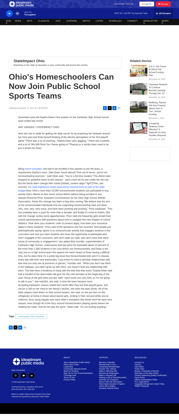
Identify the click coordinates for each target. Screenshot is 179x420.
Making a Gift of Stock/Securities (112, 384)
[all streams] (163, 19)
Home (8, 28)
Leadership (68, 373)
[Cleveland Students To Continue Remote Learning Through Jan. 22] (138, 95)
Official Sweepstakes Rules (146, 386)
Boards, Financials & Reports (147, 377)
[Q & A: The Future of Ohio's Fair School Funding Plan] (138, 77)
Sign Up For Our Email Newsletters (78, 379)
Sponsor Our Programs (108, 386)
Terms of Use (69, 384)
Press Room (140, 384)
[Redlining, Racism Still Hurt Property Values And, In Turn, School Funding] (138, 113)
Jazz (57, 27)
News (18, 27)
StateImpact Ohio (29, 67)
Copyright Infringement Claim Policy (150, 390)
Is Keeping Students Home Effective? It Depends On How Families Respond (157, 135)
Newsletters (150, 28)
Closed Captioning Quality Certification (151, 381)
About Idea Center (71, 371)
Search (165, 28)
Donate (166, 7)
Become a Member (107, 369)
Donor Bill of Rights (107, 392)
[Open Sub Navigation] (136, 7)
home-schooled (33, 175)
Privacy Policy (69, 386)
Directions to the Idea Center (147, 379)
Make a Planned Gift (107, 381)
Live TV (147, 7)
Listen (99, 27)
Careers (138, 371)
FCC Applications (142, 388)
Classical (44, 27)
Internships (139, 373)
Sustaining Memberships (109, 373)
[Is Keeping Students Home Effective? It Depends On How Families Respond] (138, 134)
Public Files (139, 375)
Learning (71, 27)
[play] (9, 19)
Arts (29, 27)
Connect (132, 27)
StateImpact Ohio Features (31, 322)
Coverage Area (70, 381)
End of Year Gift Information (110, 388)
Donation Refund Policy (109, 394)
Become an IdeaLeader (109, 379)
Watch (86, 27)
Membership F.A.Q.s (107, 371)
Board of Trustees (71, 377)
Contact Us (139, 369)
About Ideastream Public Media (77, 369)
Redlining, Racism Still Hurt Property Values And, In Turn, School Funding (157, 114)
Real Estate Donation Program (112, 390)
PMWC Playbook (142, 392)
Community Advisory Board (75, 375)
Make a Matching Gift (108, 377)
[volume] (17, 20)
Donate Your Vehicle (107, 375)
